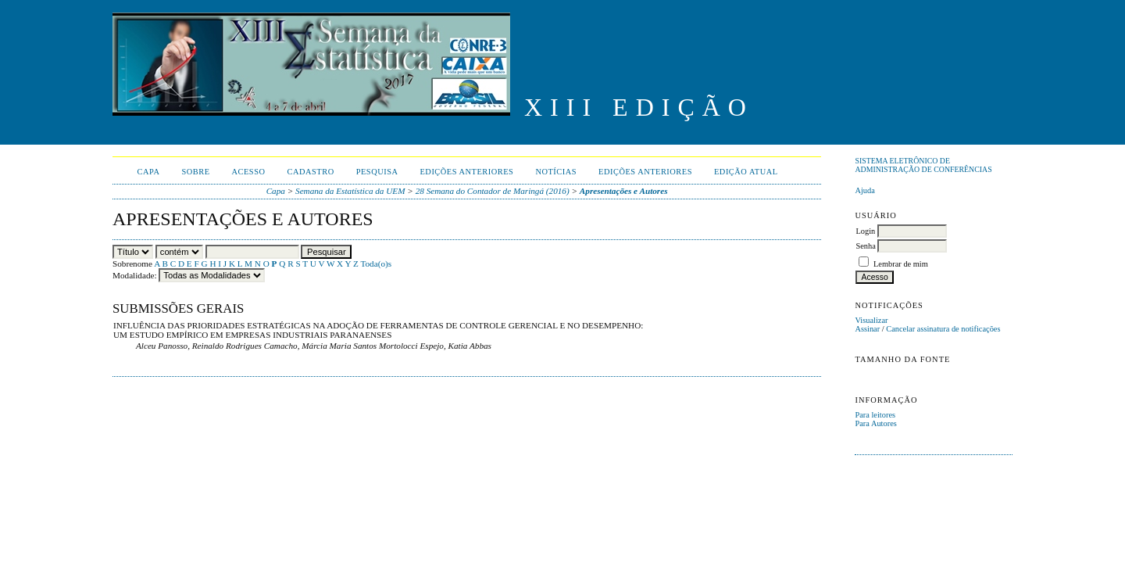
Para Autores (875, 423)
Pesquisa (377, 171)
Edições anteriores (467, 171)
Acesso (249, 171)
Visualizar (871, 320)
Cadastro (311, 171)
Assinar (867, 329)
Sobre (195, 171)
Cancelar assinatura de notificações (943, 329)
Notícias (556, 171)
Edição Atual (746, 171)
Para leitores (875, 415)
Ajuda (864, 190)
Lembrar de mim (900, 264)
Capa (149, 171)
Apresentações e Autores (624, 190)
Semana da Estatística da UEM (350, 190)
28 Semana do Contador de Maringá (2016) (493, 190)
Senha (865, 246)
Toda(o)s (375, 263)
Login (865, 231)
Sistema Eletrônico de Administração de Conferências (923, 165)
